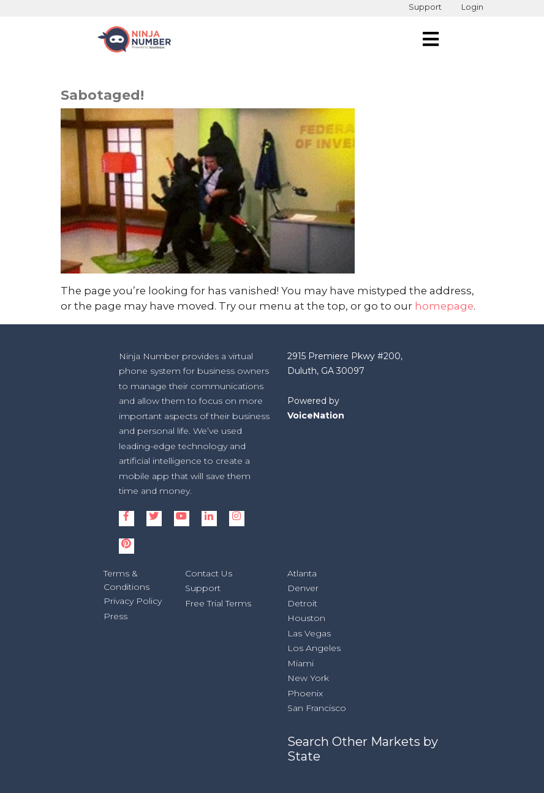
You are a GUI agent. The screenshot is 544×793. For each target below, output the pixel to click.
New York (308, 677)
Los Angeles (314, 647)
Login (472, 7)
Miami (300, 663)
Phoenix (305, 693)
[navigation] (431, 39)
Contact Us (208, 573)
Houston (306, 618)
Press (115, 616)
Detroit (302, 603)
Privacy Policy (133, 600)
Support (425, 7)
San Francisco (316, 707)
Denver (303, 588)
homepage (444, 306)
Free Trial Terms (218, 603)
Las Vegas (309, 633)
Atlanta (302, 573)
